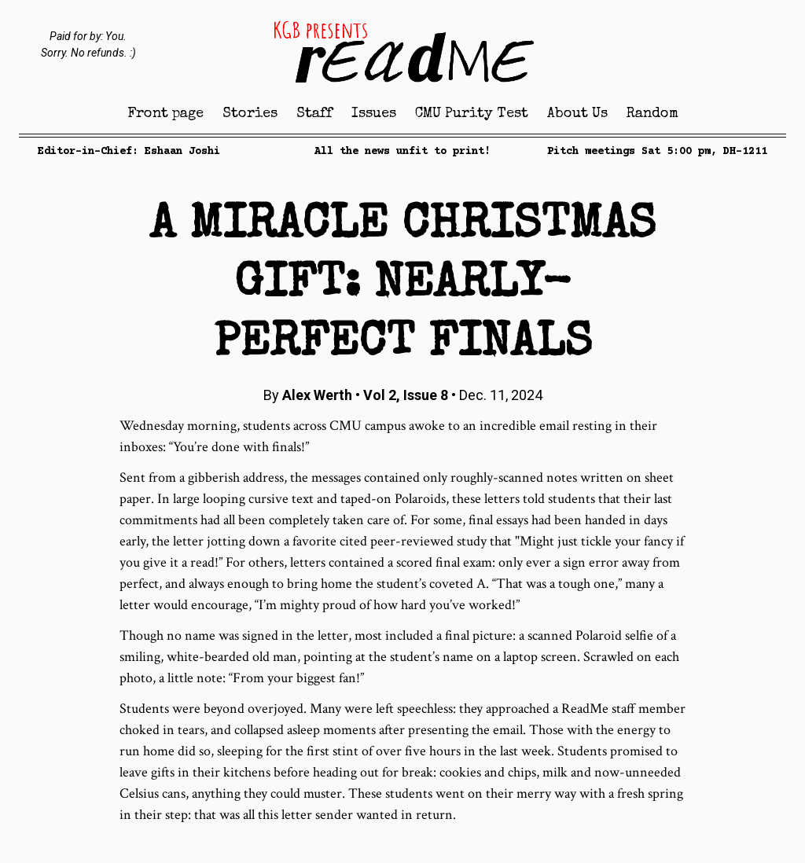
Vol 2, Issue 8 (407, 395)
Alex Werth (317, 395)
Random (652, 114)
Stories (250, 114)
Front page (165, 114)
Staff (314, 114)
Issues (373, 114)
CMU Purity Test (471, 114)
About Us (577, 114)
